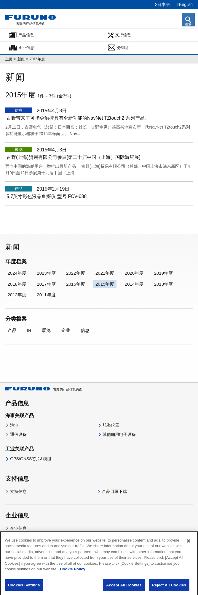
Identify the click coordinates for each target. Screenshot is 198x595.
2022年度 (75, 273)
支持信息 (123, 35)
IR (29, 330)
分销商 (123, 47)
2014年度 (134, 284)
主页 (8, 59)
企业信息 (26, 47)
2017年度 (46, 284)
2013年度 (163, 284)
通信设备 (18, 434)
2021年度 (104, 273)
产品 (12, 330)
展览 (46, 330)
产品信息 (26, 35)
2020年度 (134, 273)
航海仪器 (111, 425)
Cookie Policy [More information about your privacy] (72, 574)
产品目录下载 (114, 491)
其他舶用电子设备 (119, 434)
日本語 (163, 4)
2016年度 (75, 284)
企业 (65, 330)
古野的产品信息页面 (43, 389)
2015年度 (104, 284)
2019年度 (163, 273)
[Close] (188, 545)
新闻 (21, 59)
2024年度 (17, 273)
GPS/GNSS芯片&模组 (30, 458)
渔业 (14, 425)
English (186, 4)
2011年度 (46, 294)
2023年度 (46, 273)
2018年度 (17, 284)
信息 (85, 330)
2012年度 (17, 294)
